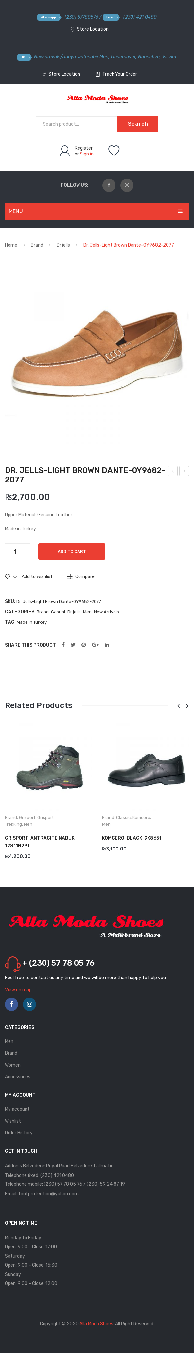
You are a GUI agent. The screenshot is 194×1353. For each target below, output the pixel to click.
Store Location (90, 29)
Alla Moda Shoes (96, 1323)
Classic (123, 817)
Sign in (87, 154)
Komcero (141, 817)
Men (87, 611)
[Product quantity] (17, 552)
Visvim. (169, 57)
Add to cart (73, 551)
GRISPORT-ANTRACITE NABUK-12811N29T (41, 842)
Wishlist (13, 1121)
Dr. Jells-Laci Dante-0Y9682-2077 (173, 472)
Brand (37, 245)
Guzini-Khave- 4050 (184, 472)
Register (84, 148)
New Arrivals (106, 611)
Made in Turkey (32, 622)
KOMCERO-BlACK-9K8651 (131, 838)
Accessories (17, 1077)
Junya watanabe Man (85, 57)
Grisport (27, 817)
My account (17, 1109)
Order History (19, 1133)
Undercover (123, 57)
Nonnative (149, 57)
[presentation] (178, 706)
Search (138, 124)
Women (13, 1065)
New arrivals (47, 57)
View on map (18, 990)
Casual (58, 611)
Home (11, 245)
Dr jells (63, 245)
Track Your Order (116, 74)
